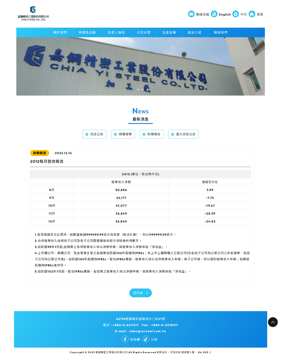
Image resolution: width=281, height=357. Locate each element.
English (221, 14)
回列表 (140, 293)
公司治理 (144, 32)
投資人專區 (116, 32)
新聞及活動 (87, 32)
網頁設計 (162, 352)
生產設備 (169, 32)
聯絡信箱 (198, 14)
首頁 (256, 14)
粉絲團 (131, 339)
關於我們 (60, 32)
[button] (133, 90)
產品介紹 (195, 32)
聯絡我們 (221, 32)
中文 (239, 14)
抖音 (150, 339)
